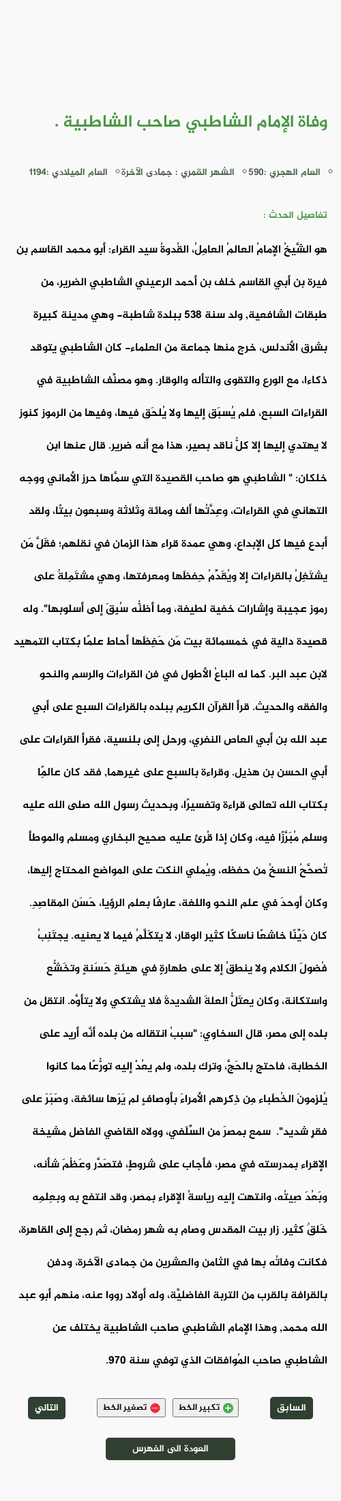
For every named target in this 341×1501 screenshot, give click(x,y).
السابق (291, 1408)
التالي (47, 1408)
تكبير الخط (205, 1407)
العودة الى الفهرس (170, 1449)
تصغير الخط (131, 1407)
